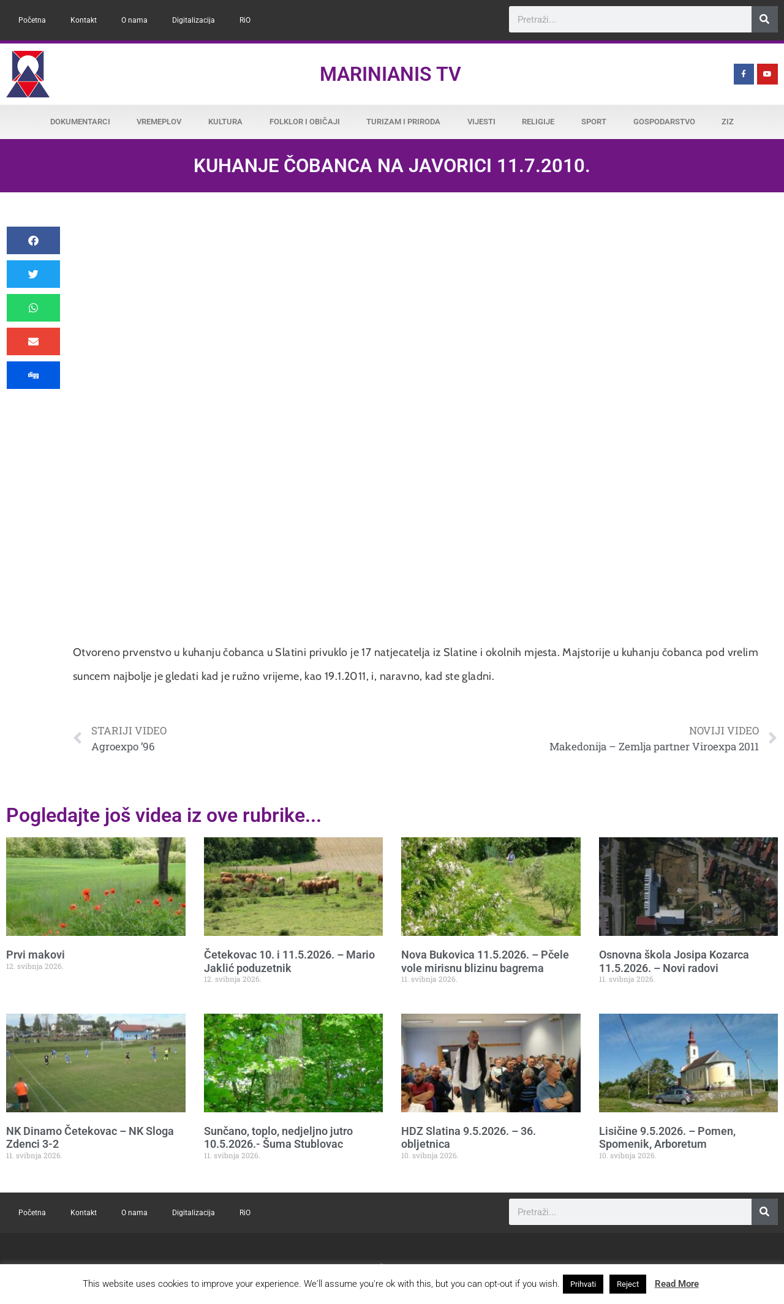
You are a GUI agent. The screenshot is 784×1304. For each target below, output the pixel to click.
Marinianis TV (390, 74)
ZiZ (728, 121)
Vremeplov (159, 121)
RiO (245, 20)
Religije (538, 121)
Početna (32, 20)
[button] (33, 240)
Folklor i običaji (305, 121)
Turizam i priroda (403, 121)
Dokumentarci (80, 121)
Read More (677, 1283)
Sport (593, 121)
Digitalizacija (193, 20)
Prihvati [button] (583, 1284)
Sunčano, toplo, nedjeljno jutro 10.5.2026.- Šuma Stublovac (278, 1138)
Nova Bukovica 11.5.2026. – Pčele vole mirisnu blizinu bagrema (485, 961)
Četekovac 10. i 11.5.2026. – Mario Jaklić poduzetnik (289, 961)
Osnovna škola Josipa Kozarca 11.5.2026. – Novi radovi (674, 961)
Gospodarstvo (664, 121)
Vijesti (481, 121)
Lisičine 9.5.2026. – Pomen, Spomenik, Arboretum (667, 1138)
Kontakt (83, 20)
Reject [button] (628, 1284)
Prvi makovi (35, 954)
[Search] (765, 19)
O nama (134, 20)
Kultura (225, 121)
